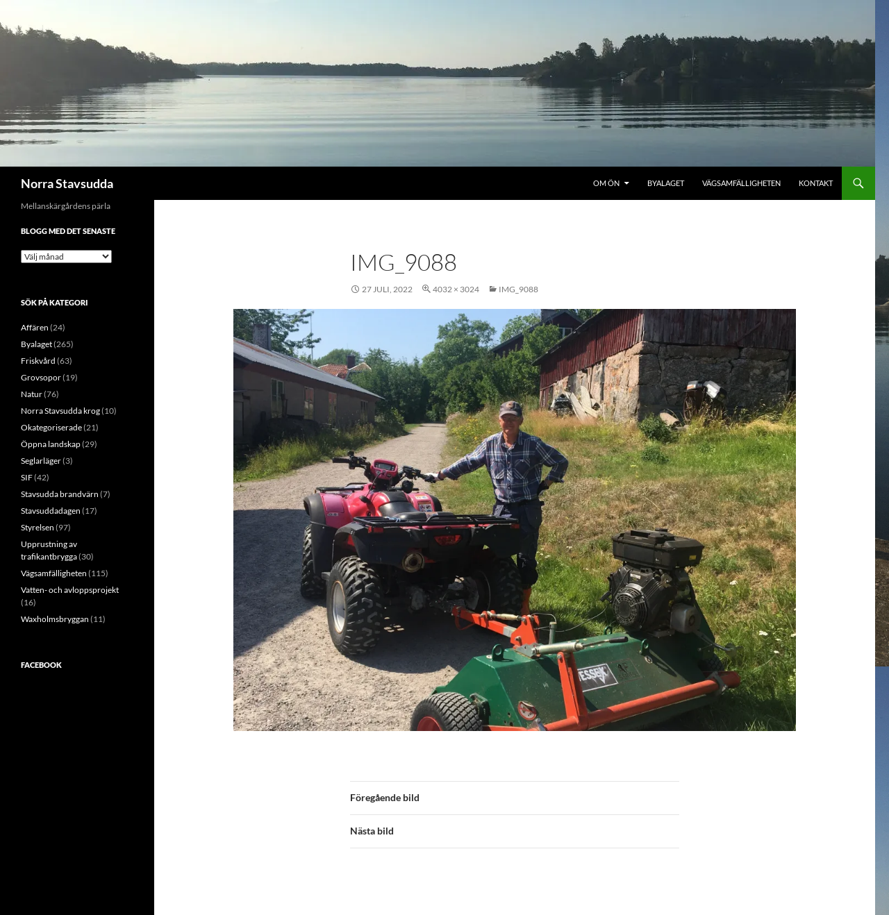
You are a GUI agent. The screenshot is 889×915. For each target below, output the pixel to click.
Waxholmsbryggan (55, 619)
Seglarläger (41, 460)
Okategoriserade (51, 427)
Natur (31, 394)
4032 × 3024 (456, 289)
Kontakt (816, 182)
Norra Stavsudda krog (60, 410)
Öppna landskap (51, 444)
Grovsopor (41, 377)
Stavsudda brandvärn (60, 494)
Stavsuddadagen (51, 510)
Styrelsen (37, 527)
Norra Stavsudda (67, 183)
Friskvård (38, 360)
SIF (27, 477)
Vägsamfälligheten (741, 182)
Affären (35, 327)
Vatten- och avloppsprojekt (70, 590)
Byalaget (665, 182)
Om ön (606, 182)
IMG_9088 (518, 289)
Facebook (41, 664)
